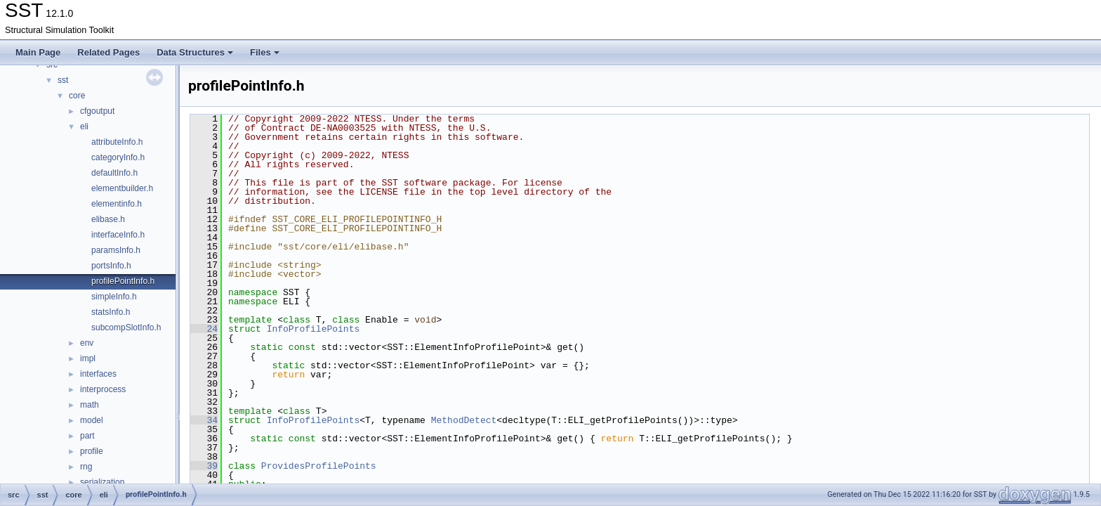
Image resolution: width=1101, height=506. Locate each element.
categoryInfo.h (118, 157)
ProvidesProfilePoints (318, 466)
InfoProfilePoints (313, 329)
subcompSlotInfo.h (126, 327)
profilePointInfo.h (122, 281)
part (87, 436)
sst (63, 80)
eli (84, 126)
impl (87, 358)
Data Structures (195, 52)
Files (264, 52)
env (86, 343)
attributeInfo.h (117, 142)
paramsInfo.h (115, 250)
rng (86, 467)
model (91, 420)
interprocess (103, 389)
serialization (102, 482)
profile (91, 451)
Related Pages (108, 52)
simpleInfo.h (114, 296)
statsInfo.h (110, 312)
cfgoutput (97, 111)
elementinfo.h (116, 204)
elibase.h (108, 219)
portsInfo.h (111, 266)
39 (204, 466)
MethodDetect (464, 420)
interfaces (98, 374)
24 (204, 329)
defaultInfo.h (114, 173)
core (77, 95)
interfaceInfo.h (118, 235)
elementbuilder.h (122, 188)
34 (204, 420)
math (89, 405)
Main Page (37, 52)
